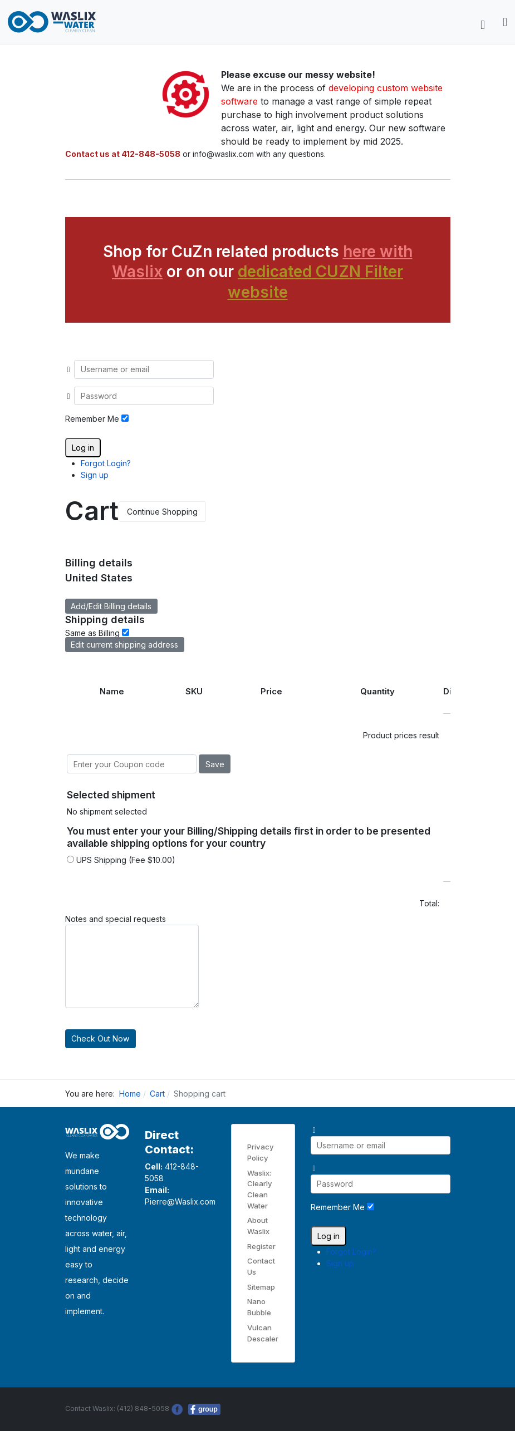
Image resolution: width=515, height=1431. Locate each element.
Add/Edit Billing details (111, 606)
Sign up (95, 475)
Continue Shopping (162, 511)
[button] (505, 22)
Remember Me (92, 418)
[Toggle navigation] (483, 25)
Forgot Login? (106, 463)
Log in (83, 447)
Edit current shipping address (124, 644)
